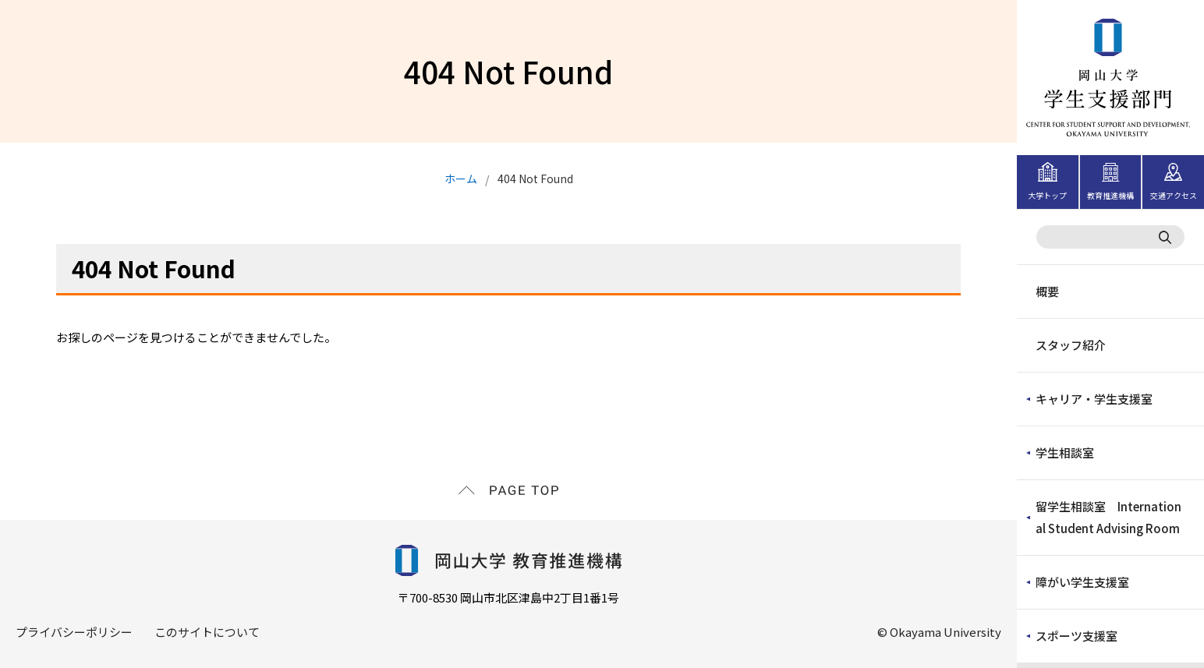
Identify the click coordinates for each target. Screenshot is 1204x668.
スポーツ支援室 (1076, 635)
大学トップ (1047, 195)
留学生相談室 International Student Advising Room (1108, 517)
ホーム (460, 178)
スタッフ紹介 (1071, 345)
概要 (1047, 291)
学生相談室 (1065, 452)
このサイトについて (207, 632)
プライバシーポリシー (74, 632)
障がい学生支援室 (1082, 582)
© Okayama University (939, 632)
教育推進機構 (1110, 195)
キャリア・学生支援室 (1094, 399)
